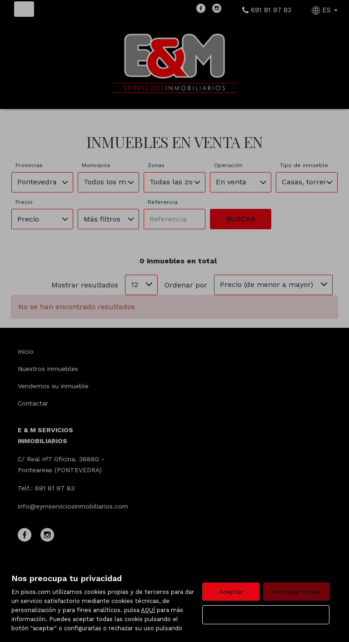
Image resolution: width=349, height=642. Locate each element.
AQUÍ (148, 610)
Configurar (266, 614)
